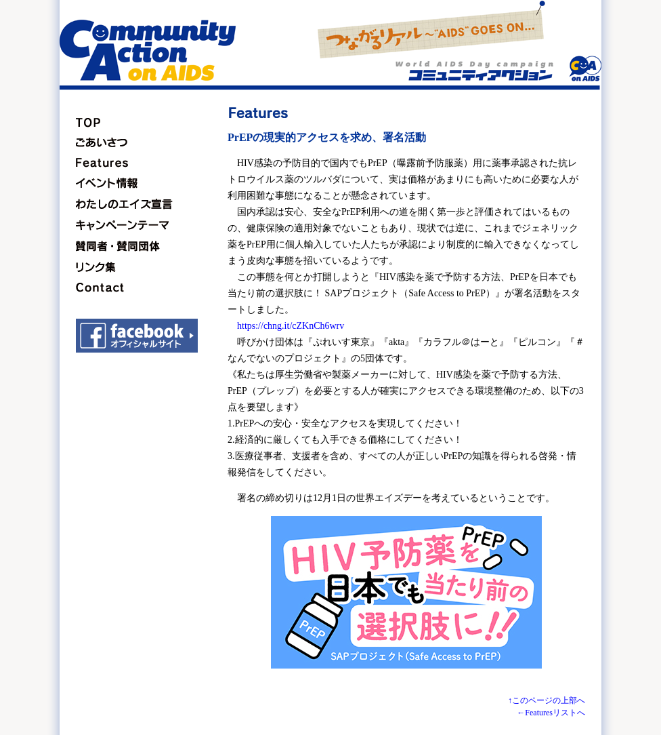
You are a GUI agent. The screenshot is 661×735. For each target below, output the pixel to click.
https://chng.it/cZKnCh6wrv (290, 326)
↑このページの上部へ (546, 700)
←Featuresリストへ (551, 712)
